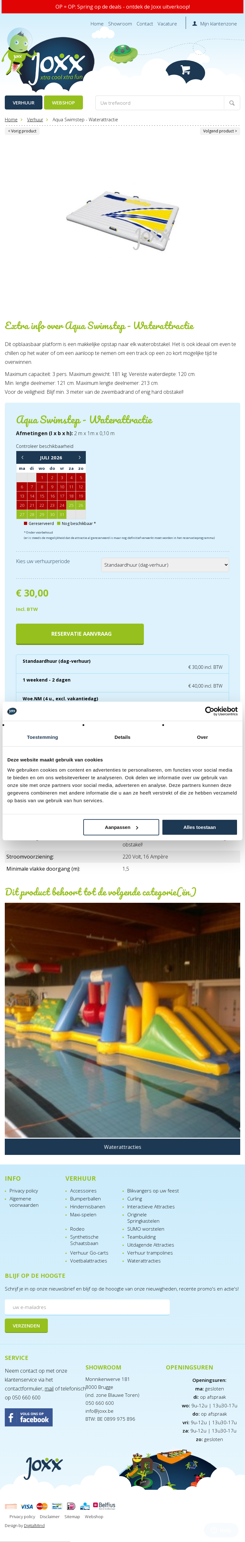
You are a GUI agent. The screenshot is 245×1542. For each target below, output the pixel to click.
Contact (145, 23)
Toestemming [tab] (42, 737)
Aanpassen (121, 827)
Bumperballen (85, 1198)
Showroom (120, 23)
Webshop (63, 102)
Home (97, 23)
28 (32, 514)
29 (42, 514)
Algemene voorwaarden (24, 1201)
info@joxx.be (99, 1411)
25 (71, 505)
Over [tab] (202, 737)
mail (49, 1388)
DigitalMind (34, 1525)
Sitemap (72, 1516)
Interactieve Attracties (151, 1206)
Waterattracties (144, 1260)
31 (62, 514)
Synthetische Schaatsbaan (84, 1240)
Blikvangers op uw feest (153, 1190)
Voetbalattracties (88, 1260)
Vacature (167, 23)
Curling (134, 1198)
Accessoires (83, 1190)
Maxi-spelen (83, 1214)
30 (52, 514)
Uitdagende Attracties (150, 1244)
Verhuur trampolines (150, 1252)
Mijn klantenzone (218, 23)
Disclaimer (50, 1516)
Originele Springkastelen (143, 1217)
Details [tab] (122, 737)
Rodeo (77, 1229)
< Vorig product (22, 131)
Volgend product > (220, 131)
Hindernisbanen (87, 1206)
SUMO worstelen (145, 1229)
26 (80, 505)
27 (22, 514)
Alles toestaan (199, 827)
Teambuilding (141, 1237)
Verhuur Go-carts (89, 1252)
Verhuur (23, 102)
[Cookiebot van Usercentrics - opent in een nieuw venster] (210, 711)
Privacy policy (24, 1190)
